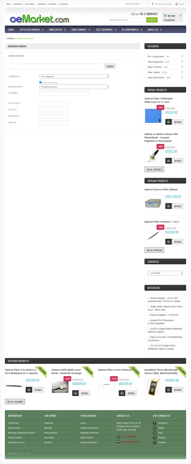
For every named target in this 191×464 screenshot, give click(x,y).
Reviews (53, 4)
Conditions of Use (16, 442)
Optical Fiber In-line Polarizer (115, 369)
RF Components (131, 30)
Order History (86, 437)
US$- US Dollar (137, 4)
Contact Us (13, 423)
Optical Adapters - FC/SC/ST (164, 315)
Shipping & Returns (89, 432)
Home (11, 29)
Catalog (10, 38)
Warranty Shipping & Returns (21, 432)
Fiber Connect (79, 30)
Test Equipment (105, 30)
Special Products (157, 90)
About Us (153, 30)
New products (50, 432)
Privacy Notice (14, 437)
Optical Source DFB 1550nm (161, 189)
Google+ (162, 437)
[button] (151, 19)
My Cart (171, 15)
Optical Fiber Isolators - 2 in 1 (161, 221)
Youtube (162, 442)
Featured (18, 4)
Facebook (162, 423)
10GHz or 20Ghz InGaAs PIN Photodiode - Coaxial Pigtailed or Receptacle (161, 137)
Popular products (158, 181)
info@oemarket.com (131, 442)
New (8, 4)
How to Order (14, 428)
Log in (83, 423)
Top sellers (30, 4)
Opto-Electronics (30, 30)
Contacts (63, 4)
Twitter (161, 428)
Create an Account (89, 428)
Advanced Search (25, 38)
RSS (160, 432)
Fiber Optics (56, 30)
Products (18, 361)
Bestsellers (154, 288)
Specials (42, 4)
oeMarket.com (14, 453)
